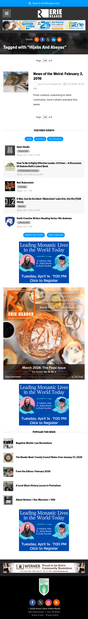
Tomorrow (40, 139)
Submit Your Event (34, 235)
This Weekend (55, 139)
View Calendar (55, 235)
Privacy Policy (52, 615)
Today (29, 139)
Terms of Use (38, 615)
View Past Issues (13, 376)
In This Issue (77, 376)
